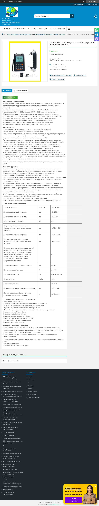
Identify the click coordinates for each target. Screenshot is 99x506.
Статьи (30, 389)
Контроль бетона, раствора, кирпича (19, 34)
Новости (30, 386)
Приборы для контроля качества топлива (11, 457)
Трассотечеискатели (10, 469)
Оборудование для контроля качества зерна (13, 442)
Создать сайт (12, 1)
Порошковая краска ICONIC (12, 487)
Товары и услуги (19, 29)
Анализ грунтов (8, 435)
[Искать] (72, 15)
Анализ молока (8, 446)
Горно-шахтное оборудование (8, 493)
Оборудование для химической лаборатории (12, 483)
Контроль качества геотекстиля (9, 450)
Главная (6, 29)
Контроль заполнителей (11, 410)
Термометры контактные (11, 461)
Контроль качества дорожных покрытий (10, 400)
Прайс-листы (32, 391)
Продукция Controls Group (12, 438)
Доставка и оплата (57, 29)
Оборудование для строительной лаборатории (12, 378)
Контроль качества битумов (12, 407)
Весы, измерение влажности (13, 404)
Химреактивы (8, 489)
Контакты (43, 29)
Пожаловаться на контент (54, 504)
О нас (34, 29)
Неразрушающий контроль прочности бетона (49, 34)
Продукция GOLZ (9, 432)
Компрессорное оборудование (8, 478)
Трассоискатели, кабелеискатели (8, 465)
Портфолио (32, 394)
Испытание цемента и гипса (12, 391)
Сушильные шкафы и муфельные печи (10, 419)
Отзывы (30, 383)
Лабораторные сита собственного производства (12, 414)
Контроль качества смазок (12, 454)
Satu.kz (58, 502)
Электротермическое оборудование (10, 428)
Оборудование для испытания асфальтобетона (12, 395)
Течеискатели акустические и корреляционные (13, 473)
